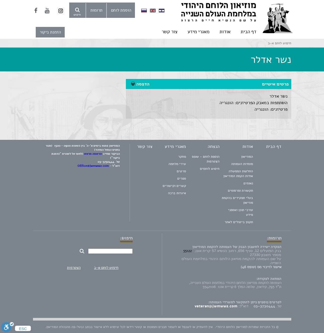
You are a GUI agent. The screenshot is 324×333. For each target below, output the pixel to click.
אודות (225, 31)
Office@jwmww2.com (93, 166)
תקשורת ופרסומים (240, 190)
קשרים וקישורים (174, 185)
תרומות (96, 10)
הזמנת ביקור (50, 32)
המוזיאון (247, 156)
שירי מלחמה (177, 163)
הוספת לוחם (121, 10)
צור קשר (169, 31)
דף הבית (248, 31)
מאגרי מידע (198, 31)
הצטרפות (74, 267)
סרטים (181, 171)
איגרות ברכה (177, 193)
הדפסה (140, 84)
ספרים (181, 178)
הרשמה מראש (93, 154)
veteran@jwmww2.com (216, 306)
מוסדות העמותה (242, 163)
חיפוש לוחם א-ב (106, 267)
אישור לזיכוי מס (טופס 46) (261, 266)
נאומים (248, 183)
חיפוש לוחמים (210, 168)
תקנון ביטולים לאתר (239, 222)
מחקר (182, 156)
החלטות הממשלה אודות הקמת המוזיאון (238, 173)
